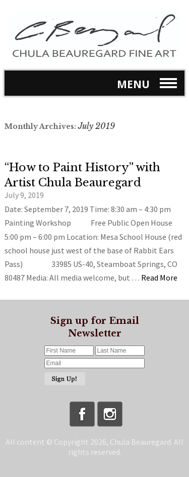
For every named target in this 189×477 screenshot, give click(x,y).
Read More (159, 277)
